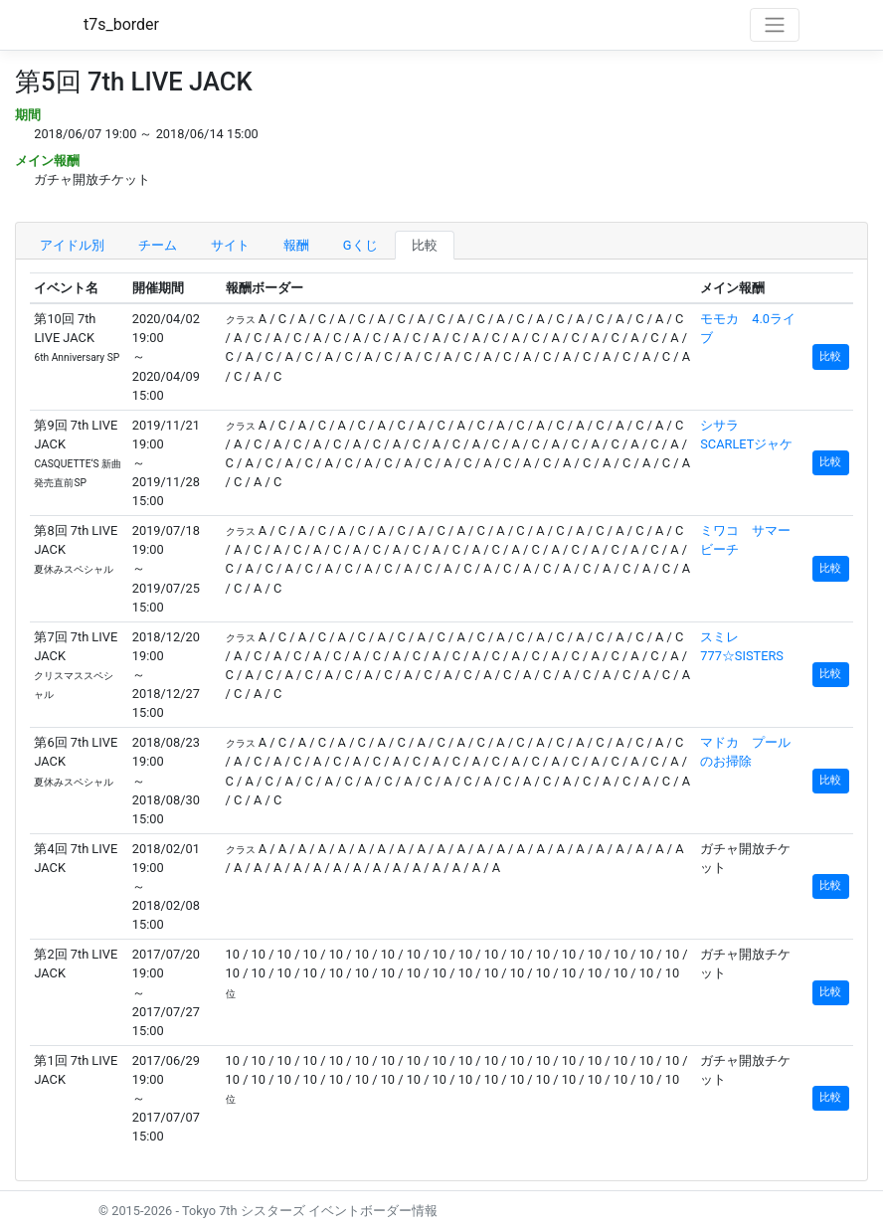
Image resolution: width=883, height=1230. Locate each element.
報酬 (296, 245)
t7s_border (121, 24)
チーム (157, 245)
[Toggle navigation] (774, 25)
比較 (425, 245)
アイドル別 (72, 245)
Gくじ (360, 245)
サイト (230, 245)
